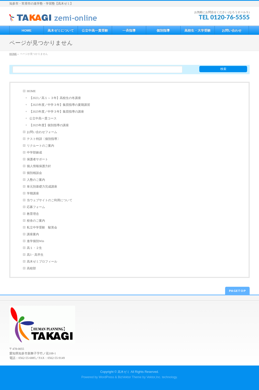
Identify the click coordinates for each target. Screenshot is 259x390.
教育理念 (33, 214)
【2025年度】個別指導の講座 (49, 125)
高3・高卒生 (35, 254)
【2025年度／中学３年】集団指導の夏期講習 (59, 105)
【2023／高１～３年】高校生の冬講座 (55, 98)
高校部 (31, 268)
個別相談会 (34, 173)
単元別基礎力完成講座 (42, 186)
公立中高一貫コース (43, 118)
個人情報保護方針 (39, 166)
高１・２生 (34, 248)
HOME (31, 91)
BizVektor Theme (130, 377)
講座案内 (33, 234)
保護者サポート (37, 159)
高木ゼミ (124, 372)
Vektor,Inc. (153, 377)
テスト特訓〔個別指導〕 (43, 139)
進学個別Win (35, 241)
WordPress (106, 377)
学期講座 (33, 193)
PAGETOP (237, 291)
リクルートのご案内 (40, 145)
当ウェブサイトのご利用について (49, 200)
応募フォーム (36, 207)
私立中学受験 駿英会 (42, 227)
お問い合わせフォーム (42, 132)
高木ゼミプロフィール (42, 261)
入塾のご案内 (36, 179)
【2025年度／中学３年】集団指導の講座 (56, 111)
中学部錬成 (34, 152)
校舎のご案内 (36, 220)
